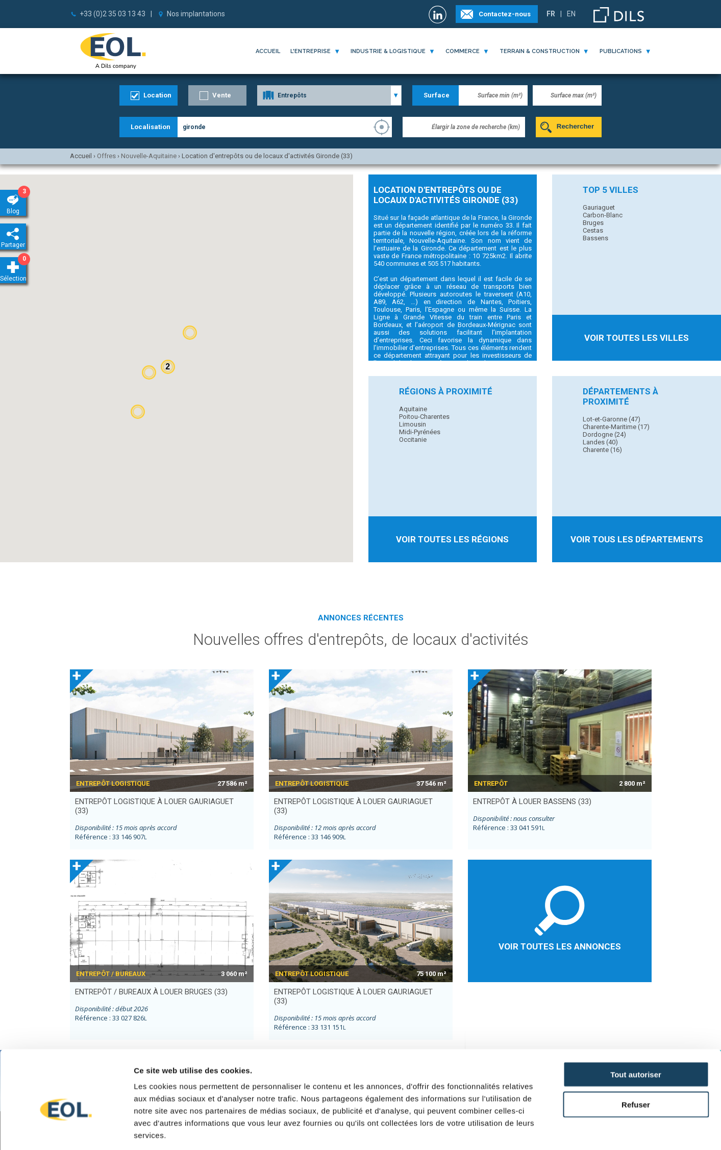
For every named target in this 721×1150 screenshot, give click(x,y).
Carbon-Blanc (603, 215)
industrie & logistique (388, 51)
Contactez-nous (505, 14)
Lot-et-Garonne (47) (611, 419)
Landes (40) (600, 442)
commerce (462, 51)
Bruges (593, 223)
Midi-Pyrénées (419, 432)
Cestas (593, 230)
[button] (190, 333)
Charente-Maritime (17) (616, 427)
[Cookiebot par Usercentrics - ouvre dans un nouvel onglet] (66, 1130)
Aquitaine (413, 409)
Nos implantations (196, 14)
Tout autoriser (635, 1023)
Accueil (268, 51)
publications (621, 51)
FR (550, 14)
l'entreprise (310, 51)
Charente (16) (602, 450)
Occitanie (413, 439)
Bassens (595, 238)
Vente (221, 95)
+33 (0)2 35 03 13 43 (112, 14)
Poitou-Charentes (424, 416)
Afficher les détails (562, 1130)
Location (157, 95)
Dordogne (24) (604, 434)
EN (571, 14)
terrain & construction (540, 51)
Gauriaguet (599, 207)
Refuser (635, 1053)
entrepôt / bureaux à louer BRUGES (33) (151, 991)
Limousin (412, 424)
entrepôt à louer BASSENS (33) (532, 801)
